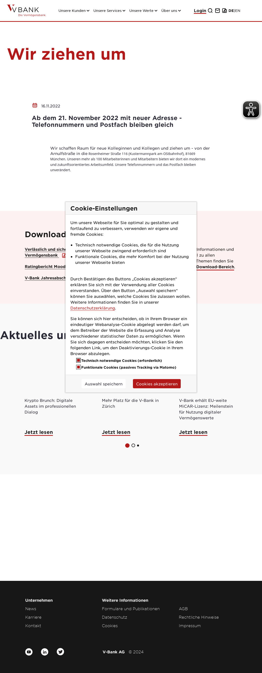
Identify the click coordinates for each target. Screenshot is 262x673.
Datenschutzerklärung (92, 307)
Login (200, 10)
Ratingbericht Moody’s (48, 372)
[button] (127, 552)
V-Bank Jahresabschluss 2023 (55, 384)
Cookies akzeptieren (157, 383)
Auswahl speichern (104, 383)
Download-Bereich (215, 373)
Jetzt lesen (39, 538)
